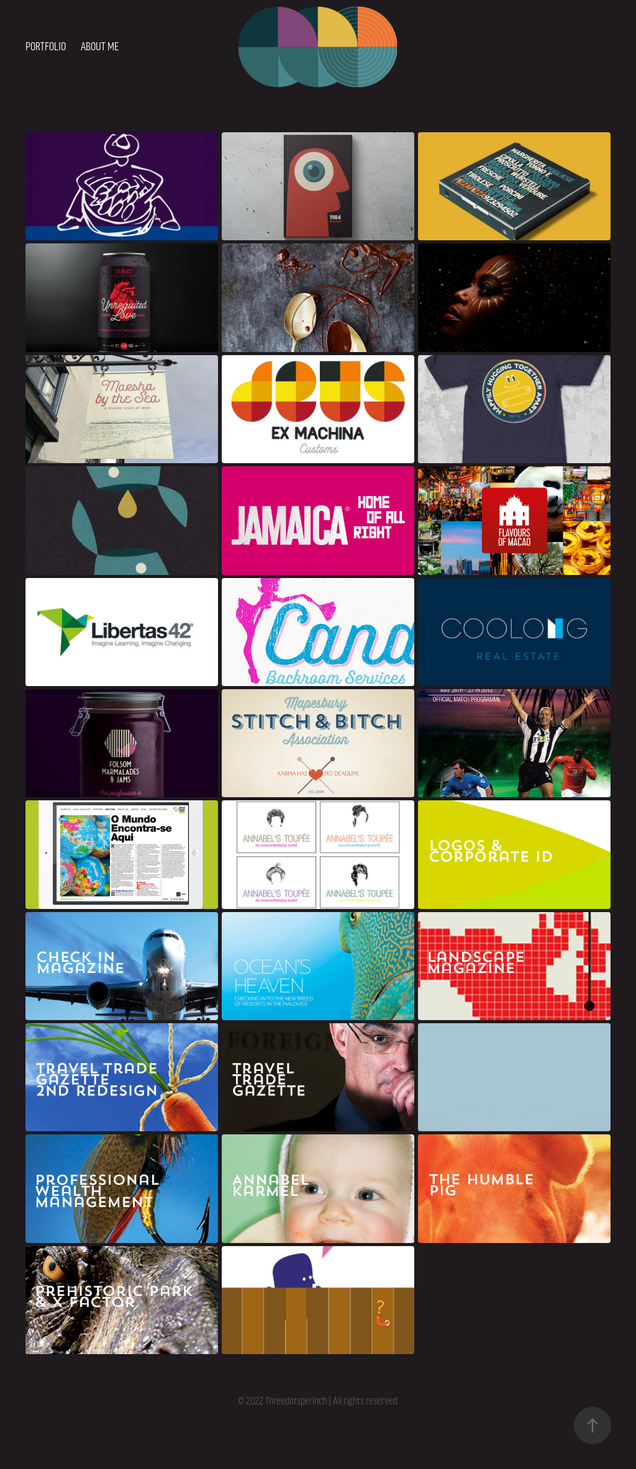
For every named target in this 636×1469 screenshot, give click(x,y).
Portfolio (45, 46)
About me (100, 46)
